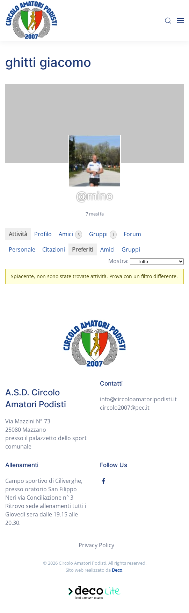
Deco (117, 570)
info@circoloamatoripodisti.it (138, 399)
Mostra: (118, 261)
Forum (132, 234)
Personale (22, 249)
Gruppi (103, 234)
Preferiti (82, 249)
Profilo (43, 234)
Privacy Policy (96, 545)
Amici (70, 234)
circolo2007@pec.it (125, 407)
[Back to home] (31, 20)
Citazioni (53, 249)
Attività (18, 234)
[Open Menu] (180, 21)
